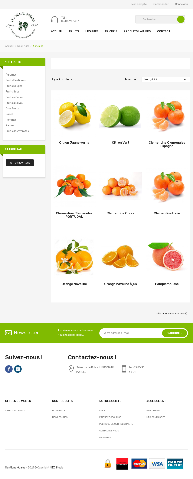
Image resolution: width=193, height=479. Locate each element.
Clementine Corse (120, 213)
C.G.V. (102, 410)
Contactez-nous (109, 430)
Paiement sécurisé (110, 417)
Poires (9, 114)
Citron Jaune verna (74, 142)
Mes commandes (155, 417)
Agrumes (11, 74)
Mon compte (139, 4)
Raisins (10, 125)
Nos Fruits (13, 62)
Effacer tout (19, 162)
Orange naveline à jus (120, 284)
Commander (160, 4)
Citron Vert (120, 142)
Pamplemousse (167, 284)
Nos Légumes (60, 417)
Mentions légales (15, 467)
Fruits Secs (12, 91)
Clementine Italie (167, 213)
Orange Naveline (74, 284)
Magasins (105, 437)
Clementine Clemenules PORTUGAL (74, 214)
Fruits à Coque (14, 97)
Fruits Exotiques (16, 80)
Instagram (18, 369)
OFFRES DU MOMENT (16, 410)
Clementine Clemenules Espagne (167, 144)
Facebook (9, 369)
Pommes (11, 119)
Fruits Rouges (14, 86)
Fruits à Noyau (14, 103)
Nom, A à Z (166, 79)
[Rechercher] (160, 19)
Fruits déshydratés (17, 131)
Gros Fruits (12, 108)
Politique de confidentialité (116, 424)
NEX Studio (57, 467)
